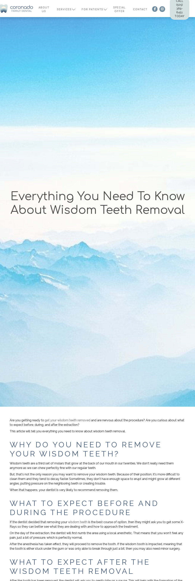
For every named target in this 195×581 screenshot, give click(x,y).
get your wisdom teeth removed (67, 420)
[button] (65, 8)
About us (44, 9)
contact (140, 9)
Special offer (119, 9)
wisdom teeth (77, 522)
